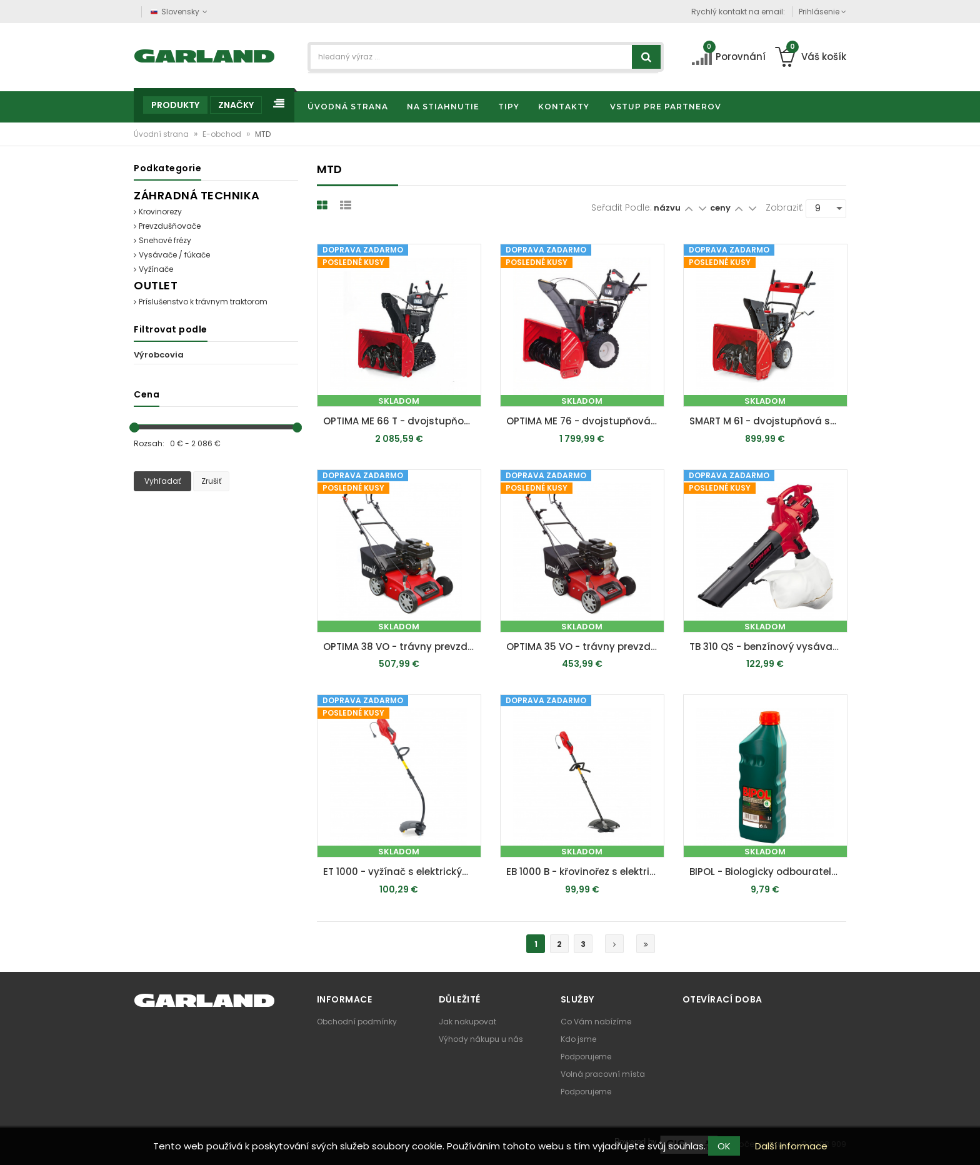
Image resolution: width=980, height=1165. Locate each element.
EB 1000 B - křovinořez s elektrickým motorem (585, 871)
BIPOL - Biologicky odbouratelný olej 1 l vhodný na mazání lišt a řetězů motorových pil (768, 871)
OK (724, 1145)
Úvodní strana (162, 134)
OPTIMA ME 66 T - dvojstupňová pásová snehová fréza (402, 421)
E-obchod (222, 134)
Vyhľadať (162, 481)
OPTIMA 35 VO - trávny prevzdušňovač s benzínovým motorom (585, 646)
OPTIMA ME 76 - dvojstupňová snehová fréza (585, 421)
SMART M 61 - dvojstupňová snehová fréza (768, 421)
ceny (721, 208)
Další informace (791, 1145)
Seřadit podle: (621, 207)
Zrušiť (211, 481)
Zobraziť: (785, 207)
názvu (667, 208)
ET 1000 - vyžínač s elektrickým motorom (402, 871)
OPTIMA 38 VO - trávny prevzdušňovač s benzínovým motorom (402, 646)
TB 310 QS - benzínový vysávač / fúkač (768, 646)
